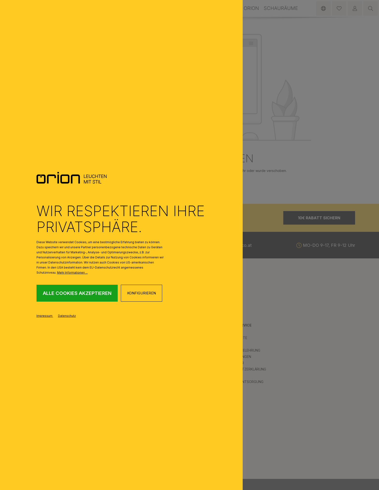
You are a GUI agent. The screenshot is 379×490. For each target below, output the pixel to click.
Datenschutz (67, 316)
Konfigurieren (141, 293)
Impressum (44, 316)
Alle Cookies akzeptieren (77, 293)
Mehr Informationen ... (72, 272)
